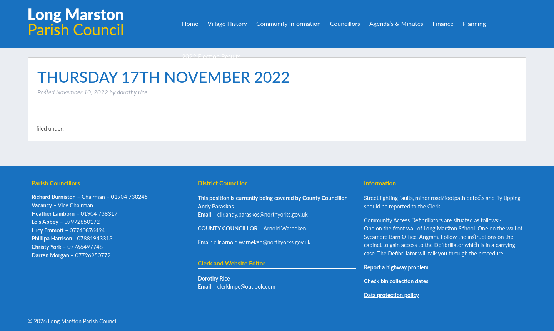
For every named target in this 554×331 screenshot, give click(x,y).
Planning (474, 23)
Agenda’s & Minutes (396, 23)
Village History (227, 23)
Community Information (288, 23)
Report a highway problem (396, 267)
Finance (443, 23)
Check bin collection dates (396, 281)
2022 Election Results (211, 56)
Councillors (345, 23)
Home (190, 23)
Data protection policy (391, 295)
